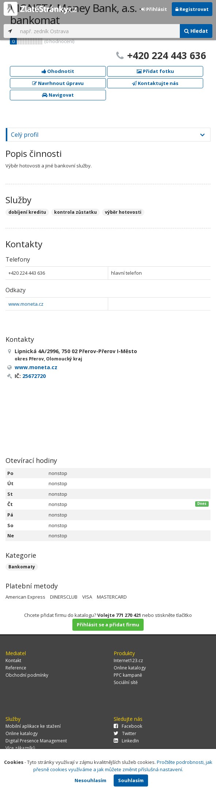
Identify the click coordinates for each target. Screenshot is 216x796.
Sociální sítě (126, 682)
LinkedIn (126, 741)
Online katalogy (130, 668)
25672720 (34, 375)
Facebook (128, 726)
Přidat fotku (155, 71)
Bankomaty (21, 567)
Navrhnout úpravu (58, 83)
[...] (98, 31)
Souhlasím (131, 780)
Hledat (196, 30)
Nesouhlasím (90, 780)
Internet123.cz (128, 660)
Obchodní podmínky (26, 675)
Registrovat (192, 9)
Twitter (125, 733)
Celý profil (24, 135)
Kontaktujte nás (155, 83)
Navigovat (58, 95)
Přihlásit (154, 9)
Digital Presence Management (36, 741)
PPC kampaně (128, 675)
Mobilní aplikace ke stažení (33, 726)
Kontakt (13, 660)
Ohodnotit (58, 71)
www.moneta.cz (25, 304)
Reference (15, 668)
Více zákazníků (20, 748)
